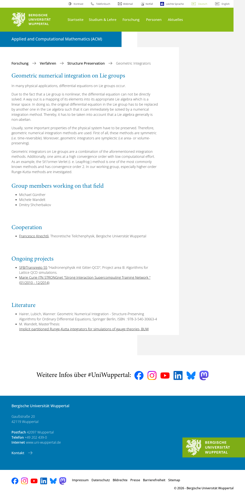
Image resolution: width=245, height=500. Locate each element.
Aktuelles (175, 19)
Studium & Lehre (102, 19)
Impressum (80, 480)
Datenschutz (100, 480)
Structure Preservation (86, 63)
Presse (135, 480)
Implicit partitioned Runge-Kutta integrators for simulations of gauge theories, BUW (84, 329)
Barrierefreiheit (154, 480)
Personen (154, 19)
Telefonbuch (103, 4)
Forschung (131, 19)
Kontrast (78, 4)
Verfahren (48, 63)
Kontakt (18, 453)
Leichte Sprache (175, 4)
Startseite (75, 19)
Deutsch (202, 4)
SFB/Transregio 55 (33, 267)
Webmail (128, 4)
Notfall (149, 4)
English (226, 4)
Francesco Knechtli (34, 236)
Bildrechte (120, 480)
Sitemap (174, 480)
